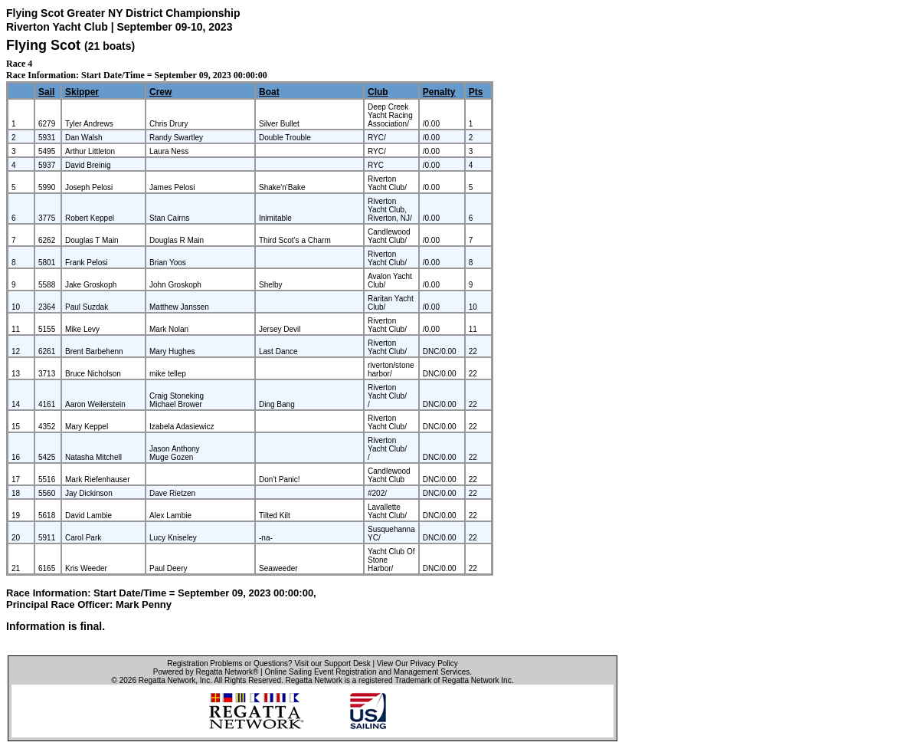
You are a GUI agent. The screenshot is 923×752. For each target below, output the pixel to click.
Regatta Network (167, 680)
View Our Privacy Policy (417, 663)
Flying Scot (43, 45)
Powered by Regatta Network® (205, 672)
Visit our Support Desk (332, 663)
